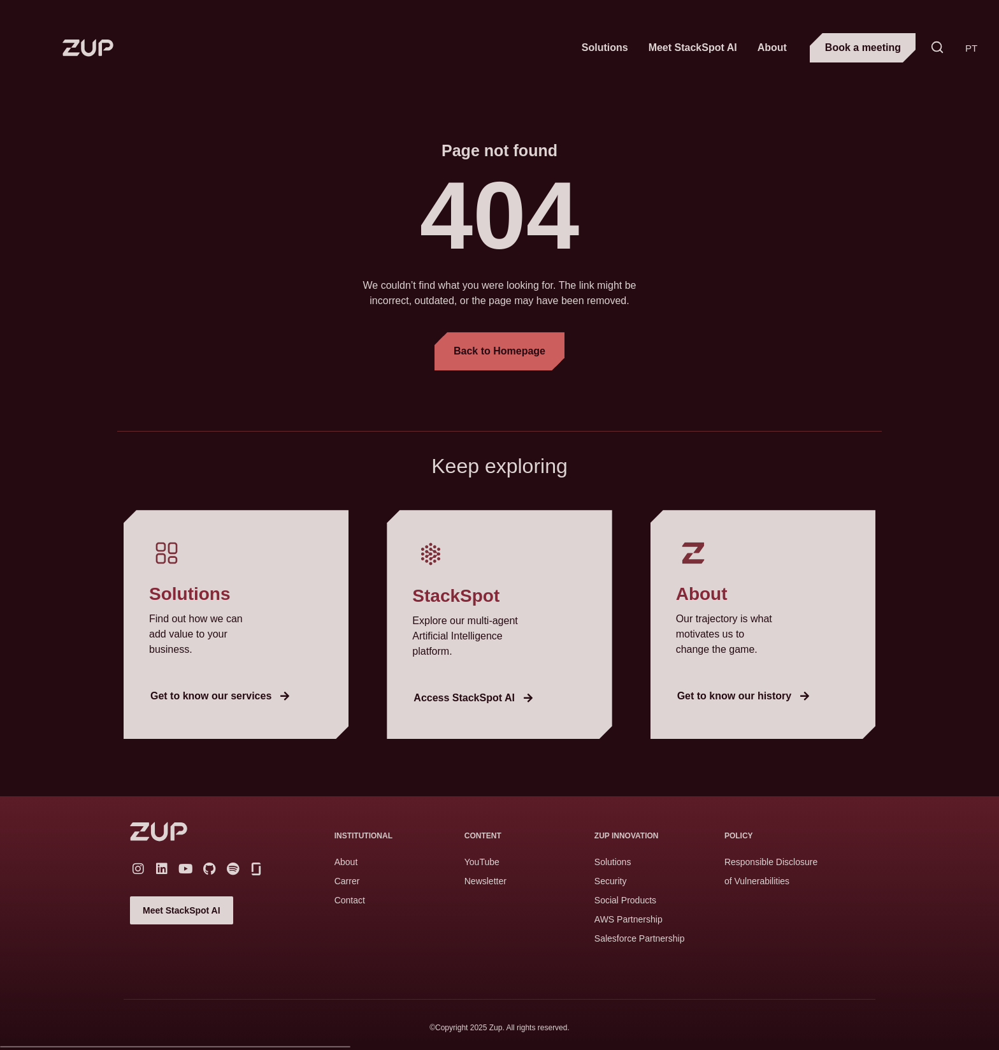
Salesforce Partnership (639, 938)
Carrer (347, 881)
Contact (349, 900)
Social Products (625, 900)
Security (610, 881)
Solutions (605, 47)
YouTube (482, 862)
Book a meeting (863, 47)
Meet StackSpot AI (693, 47)
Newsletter (485, 881)
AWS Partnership (628, 919)
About (772, 47)
